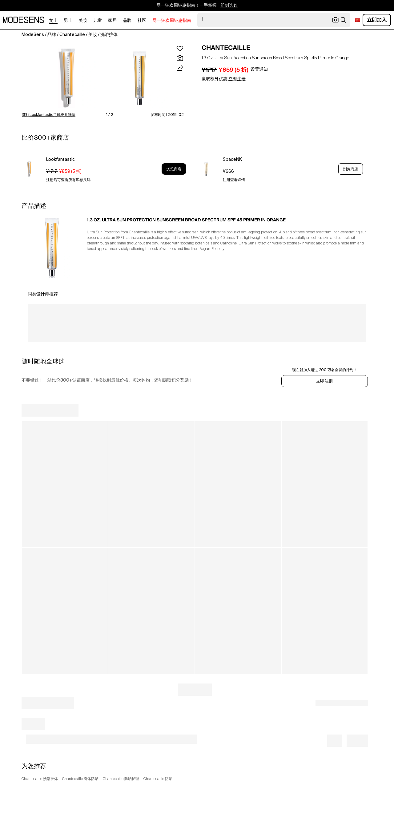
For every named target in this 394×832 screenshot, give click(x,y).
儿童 (97, 20)
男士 (68, 20)
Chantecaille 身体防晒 (80, 779)
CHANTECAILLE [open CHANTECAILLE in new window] (226, 48)
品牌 (127, 20)
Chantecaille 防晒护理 (121, 779)
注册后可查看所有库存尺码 (68, 180)
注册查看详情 (234, 180)
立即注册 (324, 381)
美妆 (82, 20)
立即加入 (377, 20)
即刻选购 (229, 5)
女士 (53, 20)
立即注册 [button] (237, 79)
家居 (112, 20)
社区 (142, 20)
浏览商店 (174, 169)
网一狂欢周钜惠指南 (171, 20)
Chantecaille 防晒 (157, 779)
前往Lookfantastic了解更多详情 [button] (48, 115)
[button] (67, 78)
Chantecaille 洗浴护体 (40, 779)
